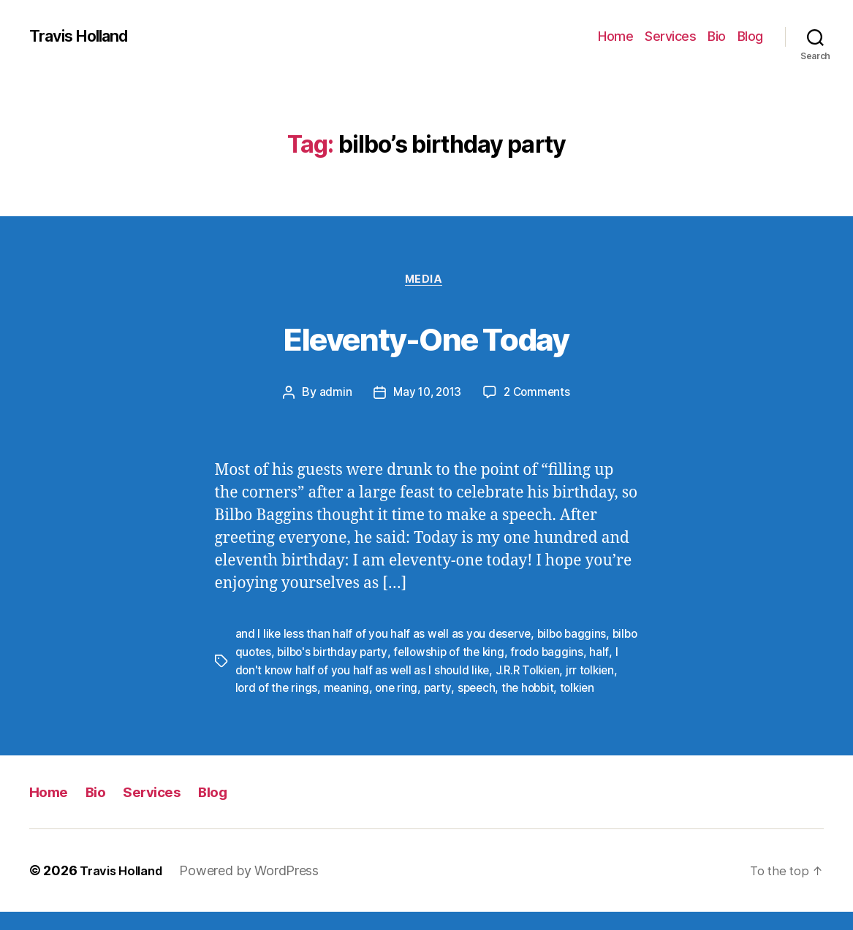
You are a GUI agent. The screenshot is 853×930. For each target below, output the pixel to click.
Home (615, 36)
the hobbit (578, 689)
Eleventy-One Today (426, 337)
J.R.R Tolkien (566, 671)
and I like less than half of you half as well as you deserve (386, 636)
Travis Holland (85, 36)
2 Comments (539, 395)
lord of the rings (320, 689)
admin (331, 395)
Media (426, 281)
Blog (750, 36)
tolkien (253, 706)
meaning (391, 689)
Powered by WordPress (258, 888)
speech (525, 689)
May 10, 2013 (426, 395)
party (485, 689)
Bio (717, 36)
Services (670, 36)
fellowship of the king (485, 654)
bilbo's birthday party (365, 654)
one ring (443, 689)
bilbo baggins (580, 636)
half (244, 671)
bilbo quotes (269, 654)
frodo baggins (587, 654)
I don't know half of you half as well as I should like (393, 671)
